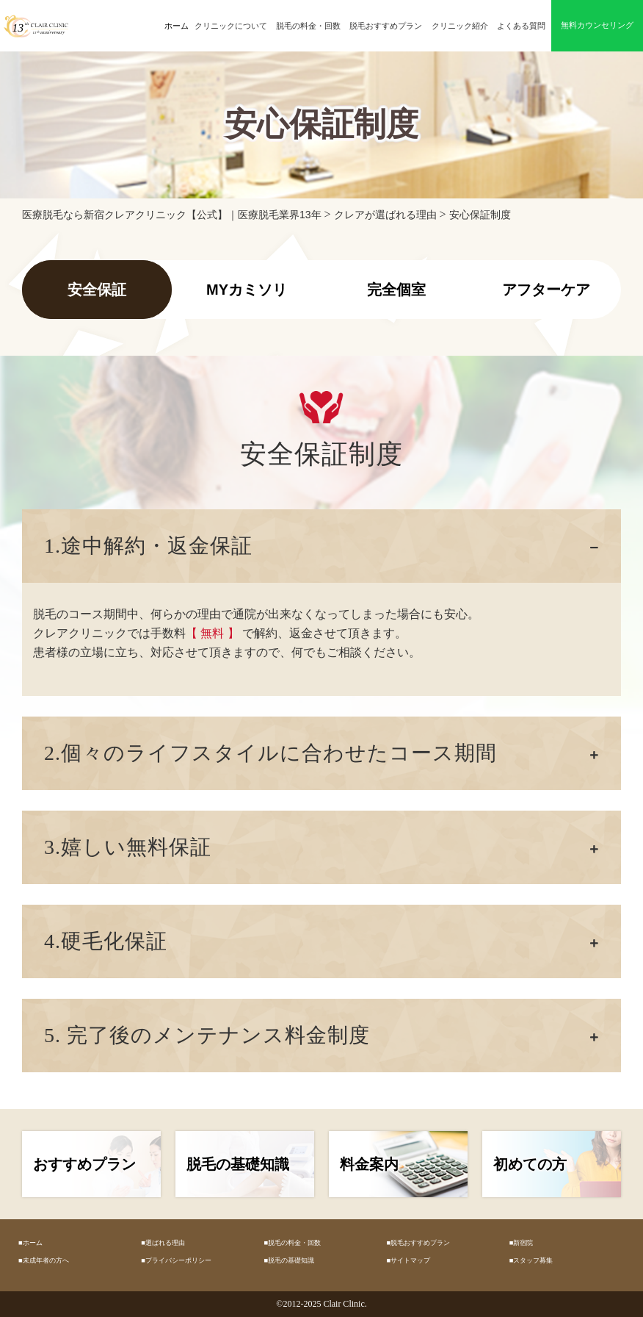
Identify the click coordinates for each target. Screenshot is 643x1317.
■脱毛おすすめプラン (419, 1242)
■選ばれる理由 (163, 1242)
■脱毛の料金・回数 (292, 1242)
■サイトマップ (409, 1260)
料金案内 (369, 1164)
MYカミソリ (246, 289)
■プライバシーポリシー (176, 1260)
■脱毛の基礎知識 (289, 1260)
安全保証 (97, 289)
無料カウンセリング (597, 25)
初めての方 (530, 1164)
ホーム (176, 25)
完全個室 (396, 289)
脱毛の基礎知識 (237, 1164)
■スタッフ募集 (531, 1260)
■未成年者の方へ (43, 1260)
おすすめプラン (84, 1164)
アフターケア (546, 289)
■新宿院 (521, 1242)
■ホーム (30, 1242)
